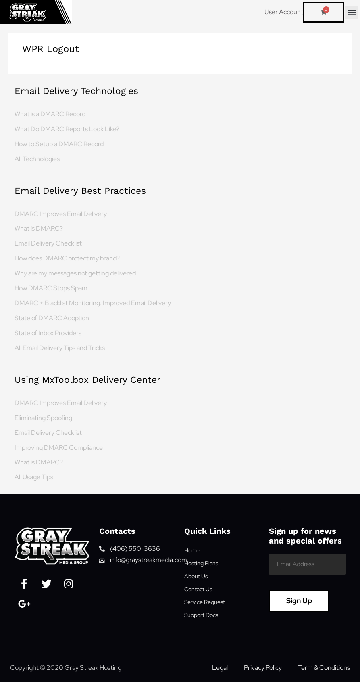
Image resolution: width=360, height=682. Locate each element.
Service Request (204, 602)
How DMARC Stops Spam (51, 287)
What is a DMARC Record (50, 113)
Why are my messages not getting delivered (75, 273)
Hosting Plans (201, 563)
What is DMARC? (39, 228)
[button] (351, 12)
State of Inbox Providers (48, 332)
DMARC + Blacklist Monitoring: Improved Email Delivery (93, 302)
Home (192, 550)
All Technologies (37, 158)
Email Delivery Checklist (48, 243)
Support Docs (201, 615)
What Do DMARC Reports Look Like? (67, 128)
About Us (196, 576)
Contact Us (198, 589)
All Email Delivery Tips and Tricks (60, 347)
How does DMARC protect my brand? (67, 258)
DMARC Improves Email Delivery (61, 213)
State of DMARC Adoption (52, 317)
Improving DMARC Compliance (59, 447)
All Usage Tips (34, 476)
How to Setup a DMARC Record (59, 143)
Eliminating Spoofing (43, 417)
